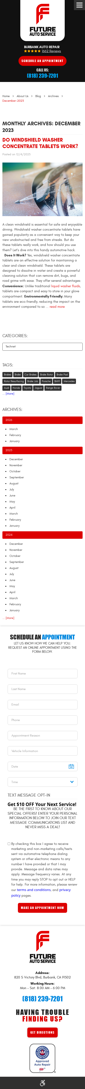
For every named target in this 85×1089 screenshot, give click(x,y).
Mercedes (69, 381)
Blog (38, 96)
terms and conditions (34, 889)
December (16, 459)
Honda (16, 388)
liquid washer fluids (65, 286)
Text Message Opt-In (29, 795)
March (13, 429)
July (11, 489)
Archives (53, 96)
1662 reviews (51, 51)
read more (57, 307)
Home (6, 96)
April (12, 507)
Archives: (12, 409)
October (14, 471)
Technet (11, 346)
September (16, 477)
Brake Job (32, 381)
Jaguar (38, 388)
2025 (8, 450)
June (12, 495)
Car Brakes (30, 374)
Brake (18, 374)
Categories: (15, 336)
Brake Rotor (46, 374)
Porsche (46, 381)
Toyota (27, 388)
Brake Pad (62, 374)
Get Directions (42, 1032)
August (13, 483)
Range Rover (53, 388)
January (14, 441)
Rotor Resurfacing (14, 381)
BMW (57, 381)
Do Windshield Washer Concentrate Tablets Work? (40, 143)
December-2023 (13, 101)
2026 (8, 420)
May (12, 501)
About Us (22, 96)
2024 (8, 535)
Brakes (7, 374)
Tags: (7, 365)
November (15, 465)
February (15, 435)
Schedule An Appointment (42, 61)
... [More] (8, 393)
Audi (6, 388)
